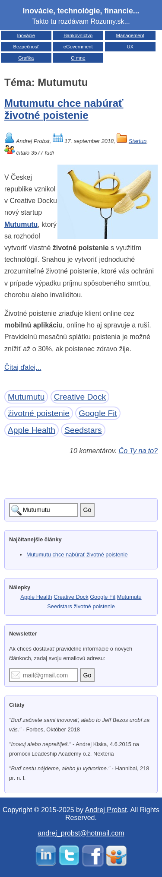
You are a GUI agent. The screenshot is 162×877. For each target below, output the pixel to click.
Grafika (26, 57)
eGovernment (78, 46)
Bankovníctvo (78, 35)
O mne (78, 57)
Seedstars (83, 430)
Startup (137, 141)
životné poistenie (39, 413)
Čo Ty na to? (138, 450)
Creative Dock (80, 396)
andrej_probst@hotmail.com (81, 833)
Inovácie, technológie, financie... (81, 10)
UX (130, 46)
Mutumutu (21, 224)
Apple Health (31, 430)
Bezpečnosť (26, 46)
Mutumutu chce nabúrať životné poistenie (64, 109)
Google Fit (98, 413)
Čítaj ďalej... (22, 367)
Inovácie (26, 35)
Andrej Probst (106, 809)
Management (130, 35)
